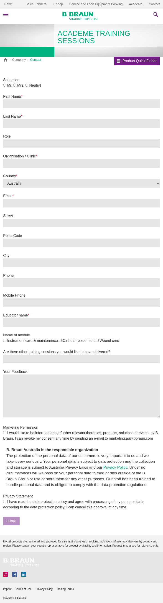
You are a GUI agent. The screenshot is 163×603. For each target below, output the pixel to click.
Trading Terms (65, 589)
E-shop (58, 4)
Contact (154, 4)
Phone (8, 275)
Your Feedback (15, 372)
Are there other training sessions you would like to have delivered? (56, 352)
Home (8, 4)
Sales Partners (35, 4)
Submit (11, 521)
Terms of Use (23, 589)
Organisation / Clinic (19, 156)
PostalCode (12, 236)
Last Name (12, 116)
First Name (12, 96)
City (6, 256)
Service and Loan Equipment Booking (95, 4)
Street (8, 216)
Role (7, 136)
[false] (81, 396)
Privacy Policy (114, 467)
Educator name (15, 315)
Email (7, 196)
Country (9, 176)
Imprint (7, 589)
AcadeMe (136, 4)
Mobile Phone (14, 295)
